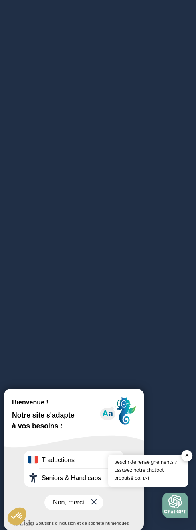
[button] (175, 507)
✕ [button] (187, 455)
